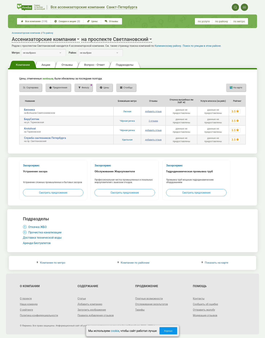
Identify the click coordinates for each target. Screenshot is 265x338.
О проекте (26, 298)
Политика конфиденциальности (39, 315)
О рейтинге (26, 309)
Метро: (16, 52)
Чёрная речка (127, 120)
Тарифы (140, 309)
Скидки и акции (67, 21)
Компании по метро (51, 262)
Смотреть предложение (53, 192)
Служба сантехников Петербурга (45, 138)
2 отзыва (153, 121)
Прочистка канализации (44, 232)
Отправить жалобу (204, 309)
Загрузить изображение (92, 309)
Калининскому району (168, 45)
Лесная (127, 111)
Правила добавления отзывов (96, 315)
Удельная (127, 139)
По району (48, 33)
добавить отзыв (153, 111)
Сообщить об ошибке (205, 304)
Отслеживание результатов (151, 304)
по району (221, 21)
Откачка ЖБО (37, 227)
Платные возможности (149, 298)
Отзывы (111, 21)
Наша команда (29, 304)
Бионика (29, 109)
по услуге (204, 21)
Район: (73, 52)
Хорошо (168, 330)
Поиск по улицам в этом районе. (202, 45)
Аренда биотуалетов (37, 243)
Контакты (198, 298)
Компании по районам (133, 262)
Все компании (34, 21)
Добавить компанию (90, 304)
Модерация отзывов (205, 315)
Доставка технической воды (42, 237)
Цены (92, 21)
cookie (115, 331)
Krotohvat (30, 128)
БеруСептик (31, 119)
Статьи (82, 298)
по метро (239, 21)
